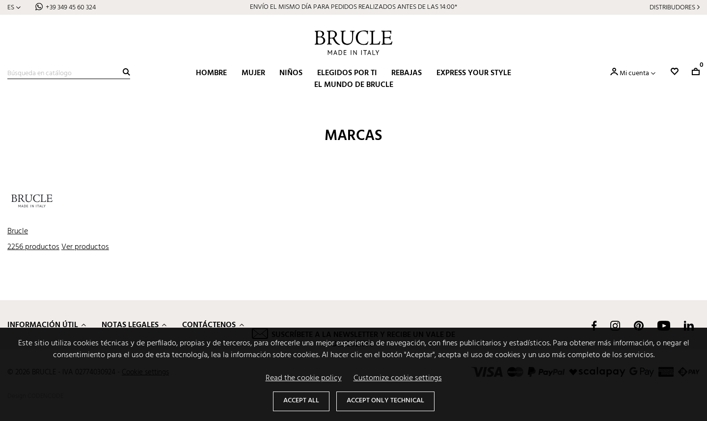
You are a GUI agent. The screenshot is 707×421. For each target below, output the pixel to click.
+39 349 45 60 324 (71, 7)
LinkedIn (689, 326)
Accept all (301, 400)
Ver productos (85, 247)
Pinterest (639, 326)
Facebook (594, 326)
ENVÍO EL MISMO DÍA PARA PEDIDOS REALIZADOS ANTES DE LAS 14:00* (353, 7)
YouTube (663, 326)
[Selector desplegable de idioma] (14, 7)
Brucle (17, 231)
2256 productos (33, 247)
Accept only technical (385, 400)
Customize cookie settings (398, 378)
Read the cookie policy (304, 378)
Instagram (615, 326)
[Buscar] (68, 73)
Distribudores (672, 7)
